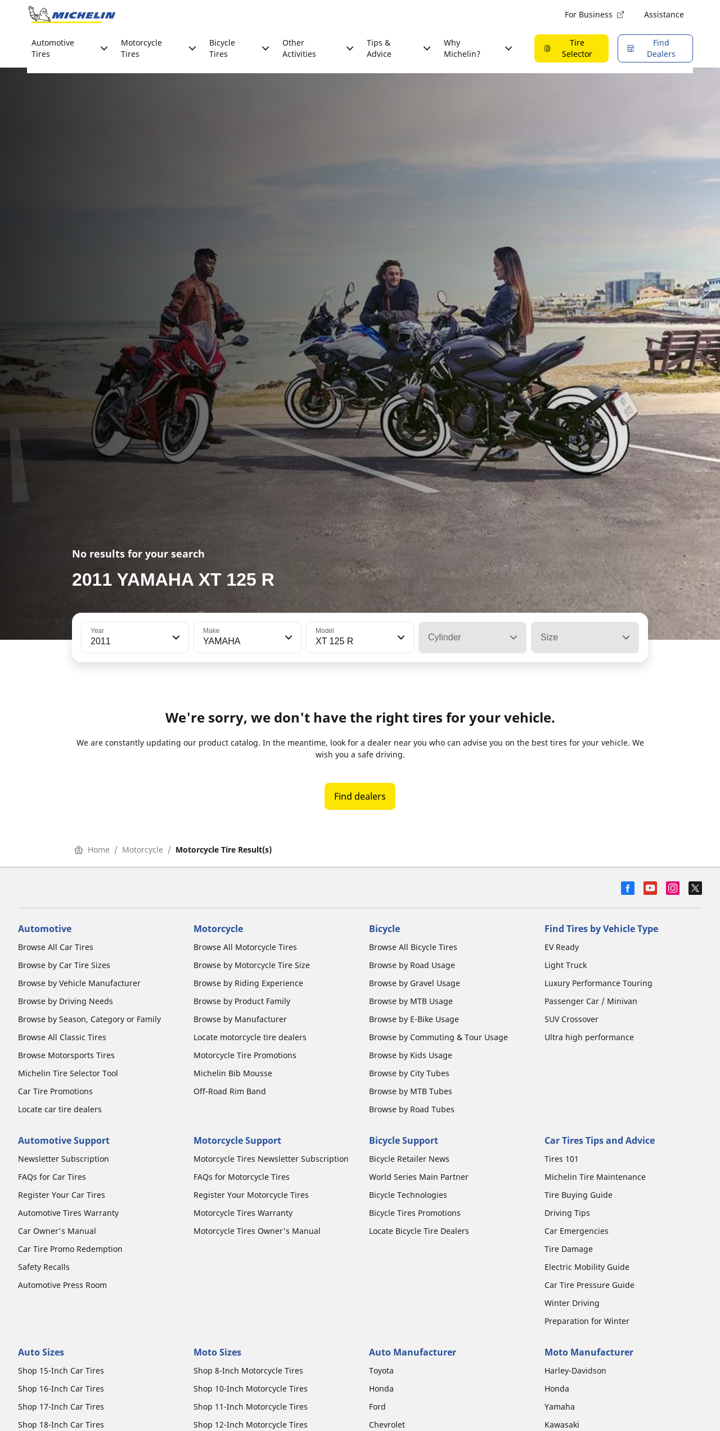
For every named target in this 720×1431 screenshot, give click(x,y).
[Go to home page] (72, 15)
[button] (174, 637)
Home (92, 849)
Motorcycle (142, 849)
